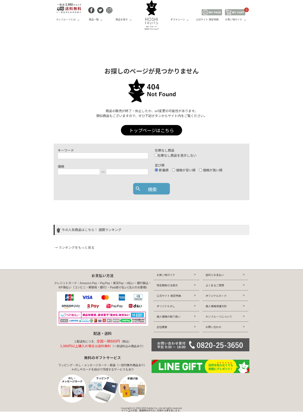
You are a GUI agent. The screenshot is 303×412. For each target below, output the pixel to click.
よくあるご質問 (215, 285)
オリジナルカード (216, 296)
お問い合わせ (213, 327)
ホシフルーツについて (219, 316)
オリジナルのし (166, 306)
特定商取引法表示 (167, 285)
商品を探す (122, 19)
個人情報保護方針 (216, 306)
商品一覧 (94, 19)
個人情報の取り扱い (168, 316)
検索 (152, 189)
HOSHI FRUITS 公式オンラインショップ (151, 15)
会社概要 (162, 327)
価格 (61, 166)
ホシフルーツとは (66, 19)
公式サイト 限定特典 (207, 19)
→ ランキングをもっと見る (74, 247)
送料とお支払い (215, 275)
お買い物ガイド (233, 19)
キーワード (66, 150)
